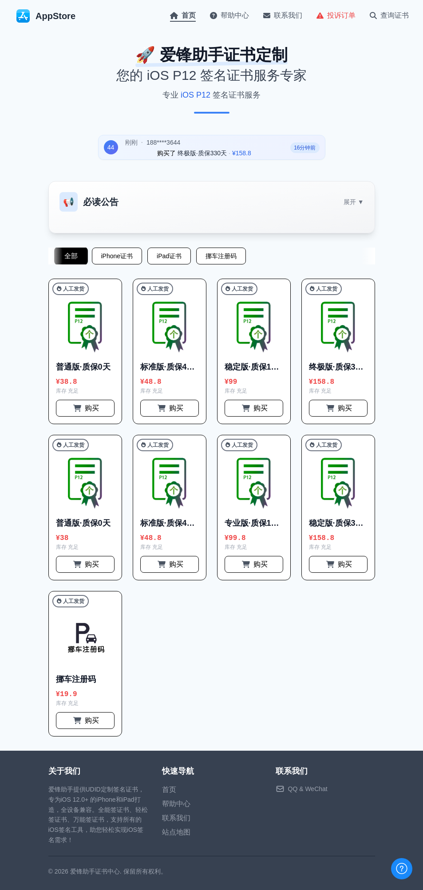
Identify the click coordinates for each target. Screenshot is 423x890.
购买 (86, 408)
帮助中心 (229, 15)
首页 (183, 15)
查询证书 (389, 15)
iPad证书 (169, 256)
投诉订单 (336, 15)
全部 (70, 256)
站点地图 (176, 832)
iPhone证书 (117, 256)
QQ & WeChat (308, 788)
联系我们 (282, 15)
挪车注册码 (221, 256)
